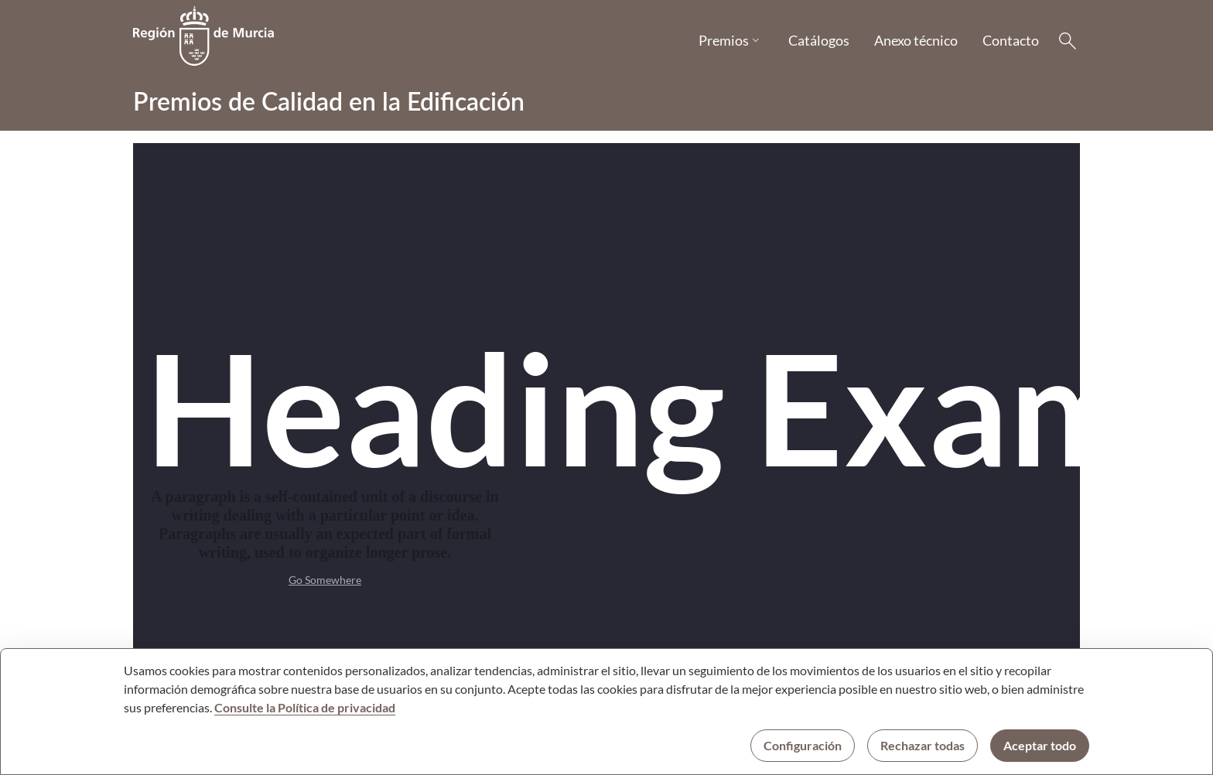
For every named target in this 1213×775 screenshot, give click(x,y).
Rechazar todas (922, 745)
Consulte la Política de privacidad (304, 707)
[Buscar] (1067, 41)
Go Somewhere (325, 579)
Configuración (803, 745)
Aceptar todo (1039, 745)
